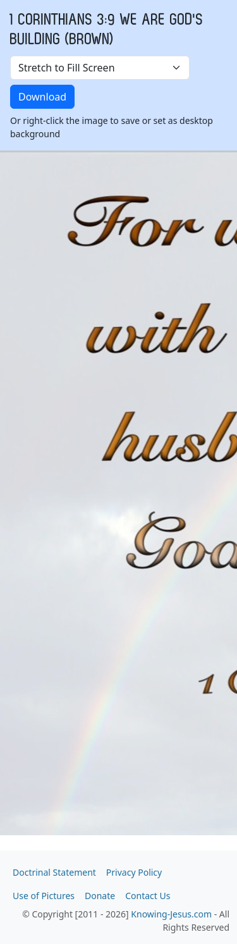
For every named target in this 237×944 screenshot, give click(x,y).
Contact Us (147, 896)
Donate (100, 896)
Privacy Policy (134, 872)
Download (42, 97)
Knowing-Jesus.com (171, 914)
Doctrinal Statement (54, 872)
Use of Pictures (44, 896)
